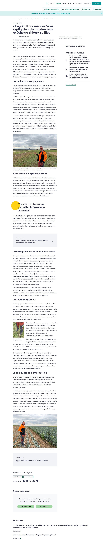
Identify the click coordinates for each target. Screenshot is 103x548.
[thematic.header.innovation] (97, 9)
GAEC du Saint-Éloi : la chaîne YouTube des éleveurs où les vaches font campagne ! (32, 241)
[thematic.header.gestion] (51, 9)
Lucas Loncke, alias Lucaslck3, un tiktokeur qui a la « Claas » (32, 461)
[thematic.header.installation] (70, 9)
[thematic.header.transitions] (86, 9)
